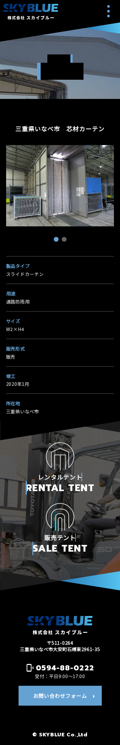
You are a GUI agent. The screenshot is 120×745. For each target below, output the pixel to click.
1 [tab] (57, 240)
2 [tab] (65, 240)
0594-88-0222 (65, 667)
